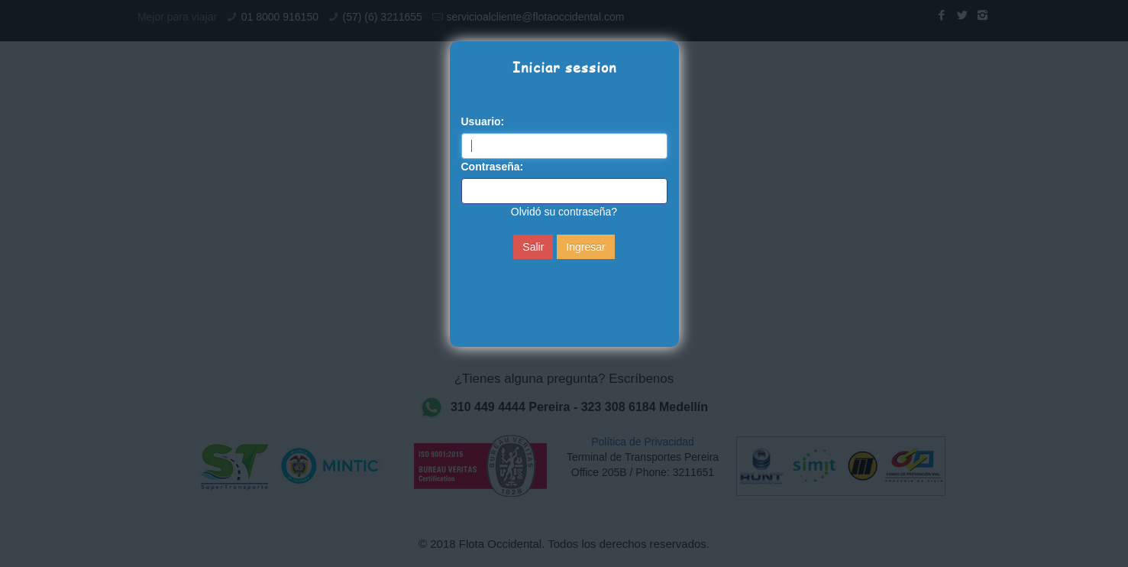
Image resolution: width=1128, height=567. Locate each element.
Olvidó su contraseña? (564, 212)
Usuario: (483, 121)
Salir (533, 247)
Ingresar (585, 247)
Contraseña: (492, 166)
